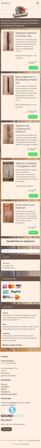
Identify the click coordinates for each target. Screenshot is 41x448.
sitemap (20, 440)
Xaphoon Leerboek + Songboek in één (26, 165)
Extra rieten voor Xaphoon (25, 206)
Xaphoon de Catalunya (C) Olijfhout (23, 128)
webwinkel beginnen (34, 440)
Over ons (4, 384)
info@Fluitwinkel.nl (7, 361)
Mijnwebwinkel (24, 444)
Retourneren (5, 392)
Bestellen (33, 68)
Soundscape (13, 402)
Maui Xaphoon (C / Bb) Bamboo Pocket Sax (27, 79)
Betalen (3, 389)
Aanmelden (6, 429)
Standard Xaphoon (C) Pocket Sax (26, 34)
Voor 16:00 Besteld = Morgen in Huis (12, 25)
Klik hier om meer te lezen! (12, 345)
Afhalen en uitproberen (9, 394)
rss (25, 440)
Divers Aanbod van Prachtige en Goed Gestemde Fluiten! (20, 20)
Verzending (5, 387)
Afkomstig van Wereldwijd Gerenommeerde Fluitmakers (19, 23)
